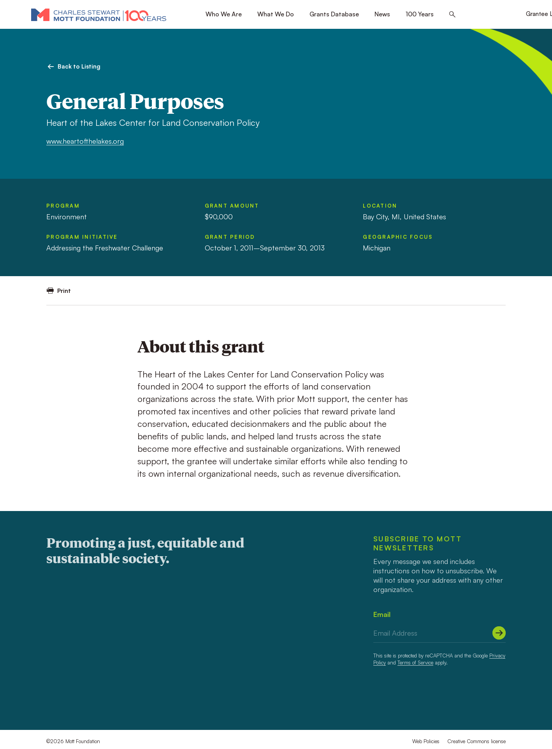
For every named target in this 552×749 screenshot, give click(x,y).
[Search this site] (452, 14)
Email (381, 614)
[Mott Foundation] (98, 14)
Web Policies (425, 741)
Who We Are (224, 14)
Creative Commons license (476, 741)
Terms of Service (415, 662)
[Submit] (499, 633)
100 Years (420, 14)
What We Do (275, 14)
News (382, 14)
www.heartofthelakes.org (85, 141)
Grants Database (334, 14)
